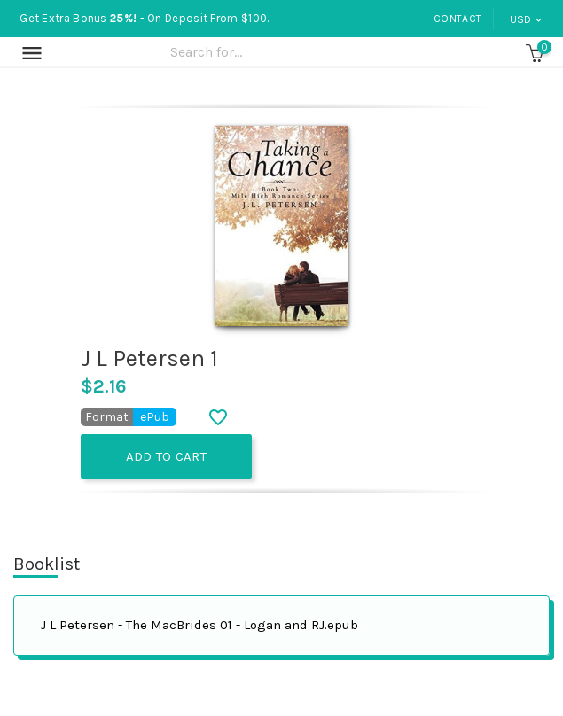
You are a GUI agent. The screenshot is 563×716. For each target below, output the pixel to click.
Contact (457, 18)
